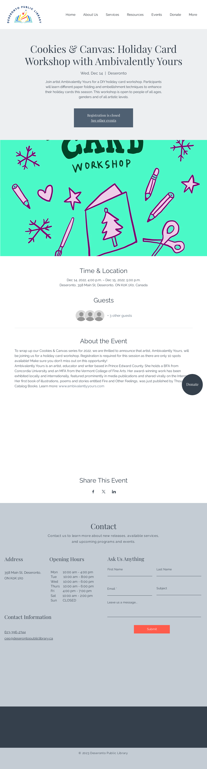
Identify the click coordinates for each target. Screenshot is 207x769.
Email (111, 588)
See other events (103, 120)
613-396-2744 (15, 632)
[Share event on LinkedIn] (114, 491)
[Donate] (192, 384)
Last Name (164, 569)
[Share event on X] (104, 491)
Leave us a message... (122, 602)
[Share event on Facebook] (93, 491)
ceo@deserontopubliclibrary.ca (28, 638)
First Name (115, 569)
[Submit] (152, 629)
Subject (162, 588)
